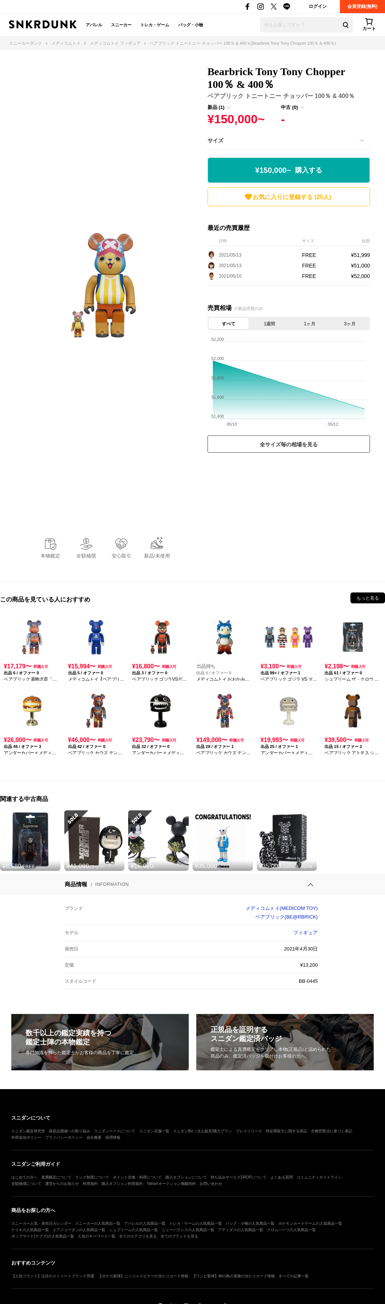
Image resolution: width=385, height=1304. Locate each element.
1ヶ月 (310, 323)
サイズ (215, 141)
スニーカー (121, 25)
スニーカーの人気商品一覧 (97, 1223)
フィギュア (305, 932)
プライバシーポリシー (64, 1137)
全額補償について (26, 1184)
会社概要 (94, 1137)
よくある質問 (281, 1177)
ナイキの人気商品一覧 (30, 1230)
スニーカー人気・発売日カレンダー (41, 1223)
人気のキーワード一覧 (96, 1236)
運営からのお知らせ (62, 1184)
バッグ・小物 (190, 25)
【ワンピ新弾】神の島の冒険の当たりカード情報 (233, 1276)
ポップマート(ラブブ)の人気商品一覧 (42, 1236)
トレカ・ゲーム (154, 25)
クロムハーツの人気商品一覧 (291, 1230)
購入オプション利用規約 (122, 1184)
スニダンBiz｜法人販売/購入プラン (202, 1131)
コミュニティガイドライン (319, 1177)
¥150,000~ (288, 170)
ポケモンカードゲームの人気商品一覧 (310, 1223)
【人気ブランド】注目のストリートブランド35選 (52, 1276)
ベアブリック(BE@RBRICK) (286, 917)
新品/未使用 (157, 556)
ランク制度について (92, 1177)
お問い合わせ (211, 1184)
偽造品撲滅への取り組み (69, 1131)
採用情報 (112, 1137)
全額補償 (86, 556)
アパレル (94, 25)
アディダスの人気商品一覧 (240, 1230)
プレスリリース (249, 1131)
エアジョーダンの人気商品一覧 (79, 1230)
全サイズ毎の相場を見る (289, 444)
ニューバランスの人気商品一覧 (188, 1230)
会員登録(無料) (362, 6)
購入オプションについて (186, 1177)
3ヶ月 (350, 323)
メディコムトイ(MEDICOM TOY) (282, 908)
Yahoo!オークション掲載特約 (171, 1184)
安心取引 (121, 556)
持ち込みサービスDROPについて (239, 1177)
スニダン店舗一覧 (154, 1131)
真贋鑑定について (56, 1177)
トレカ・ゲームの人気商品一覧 (195, 1223)
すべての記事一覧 (294, 1276)
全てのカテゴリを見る (138, 1236)
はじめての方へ (24, 1177)
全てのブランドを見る (179, 1236)
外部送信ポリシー (26, 1137)
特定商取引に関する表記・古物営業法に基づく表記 (309, 1131)
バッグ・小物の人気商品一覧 (250, 1223)
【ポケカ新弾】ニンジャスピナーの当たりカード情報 (143, 1276)
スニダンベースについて (114, 1131)
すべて (228, 323)
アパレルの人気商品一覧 (144, 1223)
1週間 (270, 323)
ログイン (318, 6)
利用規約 (90, 1184)
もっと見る (367, 598)
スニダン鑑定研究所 (28, 1131)
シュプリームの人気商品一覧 (133, 1230)
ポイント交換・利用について (137, 1177)
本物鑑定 (50, 556)
